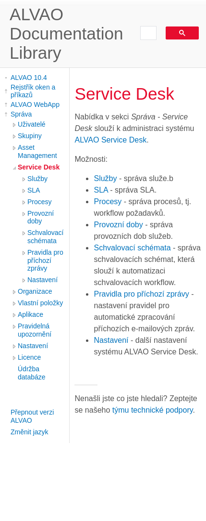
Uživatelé (32, 124)
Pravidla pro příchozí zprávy (45, 260)
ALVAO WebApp (35, 104)
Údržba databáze (32, 373)
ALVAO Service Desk (110, 140)
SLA (33, 190)
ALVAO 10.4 (29, 77)
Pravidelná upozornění (34, 330)
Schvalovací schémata (45, 237)
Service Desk (39, 167)
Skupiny (30, 136)
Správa (21, 114)
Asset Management (37, 151)
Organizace (35, 291)
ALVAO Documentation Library (66, 33)
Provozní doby (40, 217)
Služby (37, 178)
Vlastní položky (40, 303)
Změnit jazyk (29, 432)
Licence (29, 357)
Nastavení (42, 280)
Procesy (39, 202)
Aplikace (30, 314)
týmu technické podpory (152, 410)
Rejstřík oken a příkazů (33, 91)
